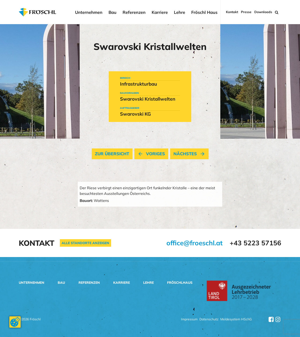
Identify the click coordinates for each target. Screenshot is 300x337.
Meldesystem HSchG (236, 319)
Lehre (179, 12)
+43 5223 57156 (255, 243)
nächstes (189, 154)
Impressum (189, 319)
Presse (246, 12)
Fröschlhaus (179, 282)
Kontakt (232, 12)
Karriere (160, 12)
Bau (112, 12)
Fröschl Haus (204, 12)
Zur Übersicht (112, 154)
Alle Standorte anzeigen (85, 243)
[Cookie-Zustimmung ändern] (15, 322)
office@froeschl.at (194, 243)
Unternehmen (88, 12)
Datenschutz (208, 319)
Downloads (263, 12)
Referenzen (134, 12)
